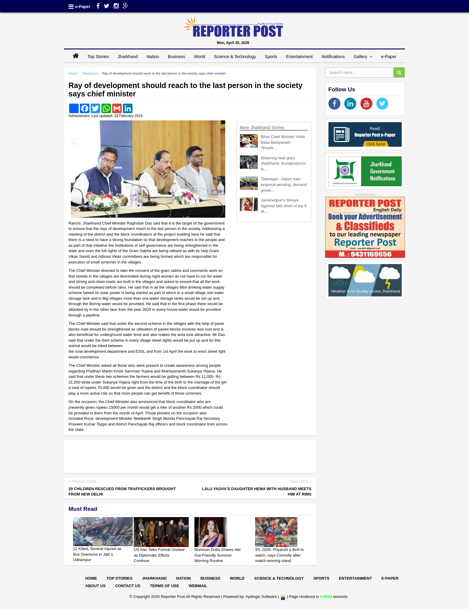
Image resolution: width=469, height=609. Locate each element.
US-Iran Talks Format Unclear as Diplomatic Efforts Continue (159, 555)
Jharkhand (128, 56)
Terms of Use (164, 586)
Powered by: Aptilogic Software (250, 596)
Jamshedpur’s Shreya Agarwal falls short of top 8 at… (284, 205)
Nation (153, 56)
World (199, 56)
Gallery (363, 56)
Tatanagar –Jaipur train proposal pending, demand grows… (284, 184)
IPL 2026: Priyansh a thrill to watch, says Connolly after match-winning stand (279, 555)
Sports (271, 56)
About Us (95, 586)
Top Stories (98, 56)
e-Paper (82, 6)
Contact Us (127, 586)
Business (176, 56)
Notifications (333, 56)
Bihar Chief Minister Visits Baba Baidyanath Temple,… (283, 142)
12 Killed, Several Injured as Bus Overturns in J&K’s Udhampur (97, 554)
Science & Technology (235, 56)
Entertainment (299, 56)
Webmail (198, 586)
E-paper (389, 578)
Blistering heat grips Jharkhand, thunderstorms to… (283, 163)
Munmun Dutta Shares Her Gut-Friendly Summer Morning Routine (217, 555)
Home (72, 73)
